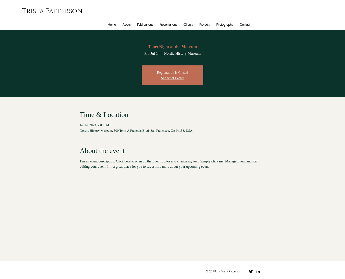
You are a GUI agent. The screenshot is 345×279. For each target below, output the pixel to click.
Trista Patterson (52, 11)
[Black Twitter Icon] (250, 271)
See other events (172, 78)
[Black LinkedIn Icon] (258, 271)
